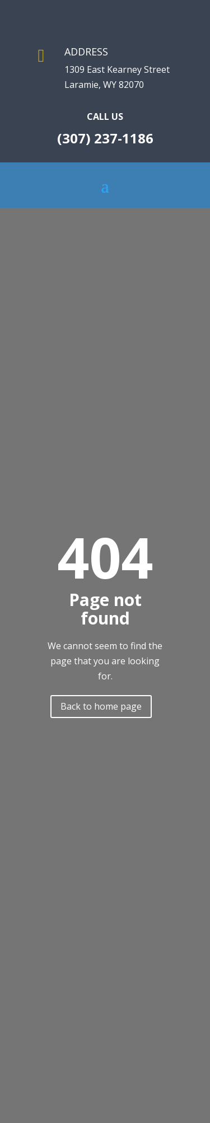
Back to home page (101, 706)
